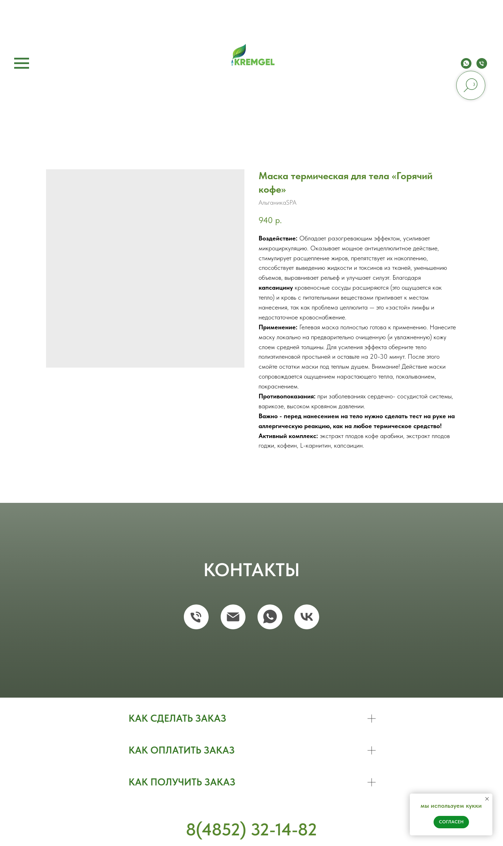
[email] (233, 616)
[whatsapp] (466, 67)
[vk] (306, 616)
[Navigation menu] (21, 63)
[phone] (481, 67)
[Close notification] (487, 798)
